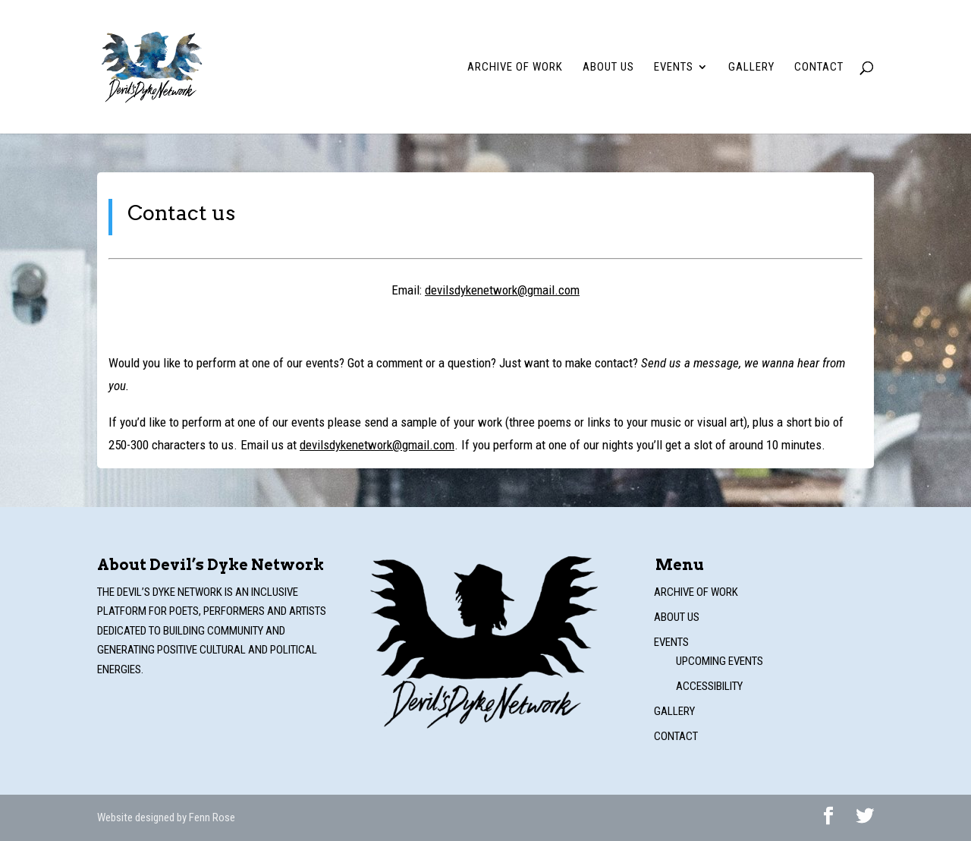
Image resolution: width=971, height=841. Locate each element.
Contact (819, 67)
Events (673, 67)
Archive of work (515, 67)
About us (608, 67)
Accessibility (709, 686)
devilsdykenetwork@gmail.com (502, 290)
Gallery (751, 67)
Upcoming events (719, 661)
